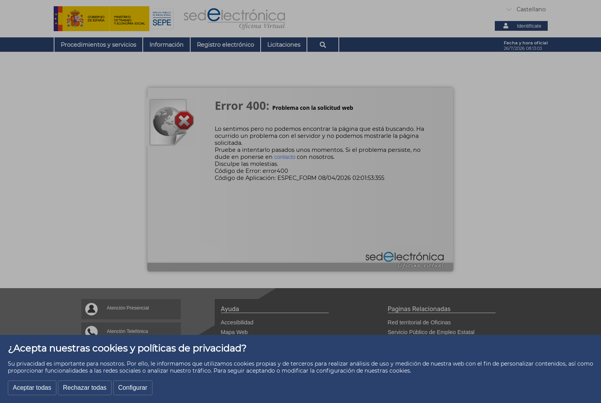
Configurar (132, 387)
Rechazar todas (85, 387)
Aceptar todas (32, 387)
